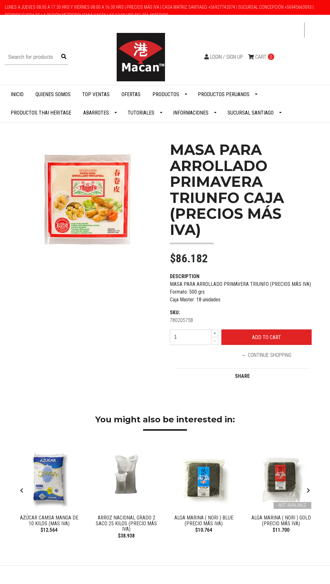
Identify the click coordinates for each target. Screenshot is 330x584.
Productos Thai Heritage (41, 113)
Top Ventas (96, 94)
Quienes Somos (53, 94)
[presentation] (21, 492)
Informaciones (191, 113)
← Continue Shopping (266, 355)
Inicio (17, 94)
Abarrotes (96, 113)
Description (184, 276)
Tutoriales (141, 113)
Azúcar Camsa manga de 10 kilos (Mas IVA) (49, 521)
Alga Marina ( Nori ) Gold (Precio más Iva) (281, 521)
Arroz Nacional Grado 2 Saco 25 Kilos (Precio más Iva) (126, 523)
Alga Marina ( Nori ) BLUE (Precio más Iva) (203, 521)
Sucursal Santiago (251, 113)
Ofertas (131, 94)
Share (242, 376)
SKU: (175, 312)
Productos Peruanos (223, 94)
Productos (165, 94)
